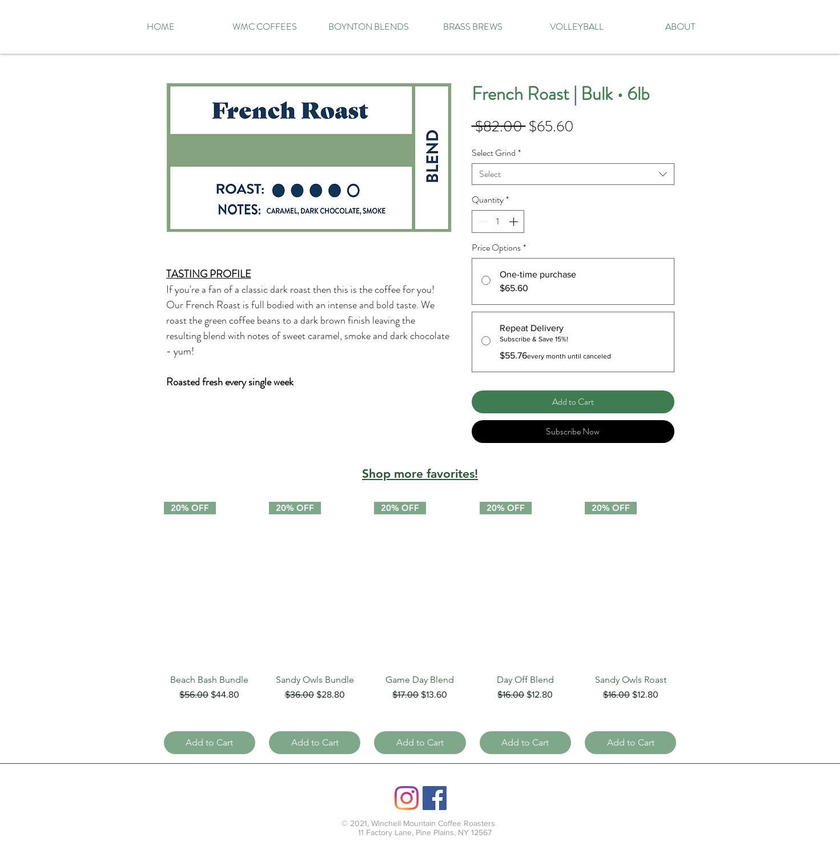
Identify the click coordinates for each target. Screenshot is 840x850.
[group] (420, 628)
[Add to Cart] (209, 742)
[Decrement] (481, 221)
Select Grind (496, 153)
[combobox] (573, 174)
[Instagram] (407, 798)
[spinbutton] (498, 221)
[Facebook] (435, 798)
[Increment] (515, 221)
